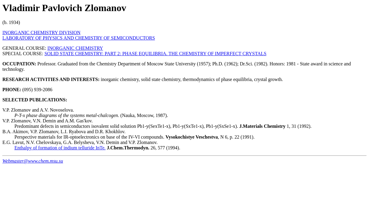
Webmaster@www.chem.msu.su (32, 161)
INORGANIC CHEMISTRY (75, 48)
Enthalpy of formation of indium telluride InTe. (59, 147)
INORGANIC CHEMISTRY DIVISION (41, 32)
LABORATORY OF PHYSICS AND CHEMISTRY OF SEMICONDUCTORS (78, 37)
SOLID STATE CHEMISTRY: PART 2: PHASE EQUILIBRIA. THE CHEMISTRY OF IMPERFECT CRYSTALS (155, 53)
